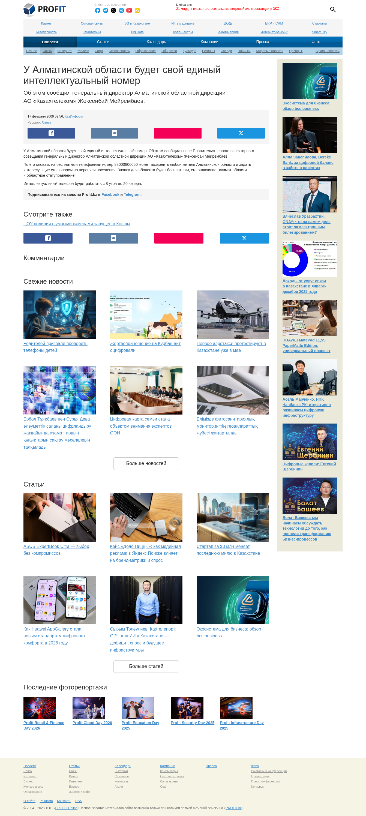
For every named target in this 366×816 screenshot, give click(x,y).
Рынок (73, 776)
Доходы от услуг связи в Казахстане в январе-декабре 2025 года (304, 286)
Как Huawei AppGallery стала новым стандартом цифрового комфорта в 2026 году (54, 636)
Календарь (156, 42)
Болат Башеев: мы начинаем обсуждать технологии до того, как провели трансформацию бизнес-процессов (307, 528)
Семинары (122, 776)
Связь (47, 51)
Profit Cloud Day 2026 (92, 723)
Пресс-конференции (265, 781)
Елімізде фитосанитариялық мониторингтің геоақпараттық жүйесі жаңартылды (227, 426)
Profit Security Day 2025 (192, 723)
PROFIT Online (66, 808)
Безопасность (46, 32)
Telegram (132, 194)
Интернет (65, 51)
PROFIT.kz (234, 808)
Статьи (103, 42)
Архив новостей (328, 51)
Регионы (208, 51)
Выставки (121, 771)
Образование (146, 51)
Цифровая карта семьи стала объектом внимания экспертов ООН (141, 426)
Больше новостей (146, 463)
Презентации (260, 776)
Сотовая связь (92, 23)
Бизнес (31, 51)
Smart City (319, 32)
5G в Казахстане (137, 23)
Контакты (64, 801)
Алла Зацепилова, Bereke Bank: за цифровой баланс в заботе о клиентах (308, 162)
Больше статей (146, 666)
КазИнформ (74, 116)
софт (40, 786)
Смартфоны (92, 32)
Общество (169, 51)
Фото (315, 42)
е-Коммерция (228, 32)
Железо (83, 51)
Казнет (46, 23)
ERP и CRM (274, 23)
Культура (189, 51)
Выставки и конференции (269, 771)
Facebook (110, 194)
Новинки (244, 51)
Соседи (226, 51)
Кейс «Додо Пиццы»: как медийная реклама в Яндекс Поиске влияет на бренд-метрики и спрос (145, 553)
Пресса (262, 42)
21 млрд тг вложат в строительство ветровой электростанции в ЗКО (227, 9)
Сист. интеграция (172, 776)
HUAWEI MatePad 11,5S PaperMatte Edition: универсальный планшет (306, 345)
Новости (50, 42)
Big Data (137, 32)
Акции (119, 786)
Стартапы (319, 23)
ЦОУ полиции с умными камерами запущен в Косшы (76, 223)
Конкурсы (121, 781)
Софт (99, 51)
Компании (209, 42)
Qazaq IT (295, 51)
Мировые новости (269, 51)
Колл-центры (183, 32)
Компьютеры (169, 771)
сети (175, 781)
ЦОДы (228, 23)
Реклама (46, 801)
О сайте (29, 801)
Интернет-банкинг (273, 32)
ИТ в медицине (183, 23)
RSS (78, 801)
